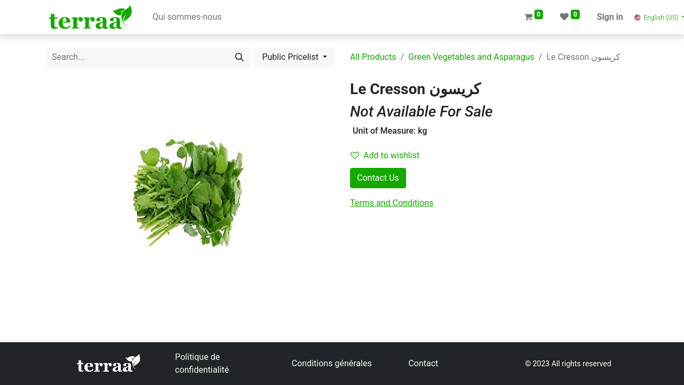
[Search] (239, 57)
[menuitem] (187, 17)
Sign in (610, 17)
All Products (373, 57)
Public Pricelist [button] (291, 57)
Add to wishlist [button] (385, 155)
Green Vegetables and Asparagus (471, 57)
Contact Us (378, 178)
